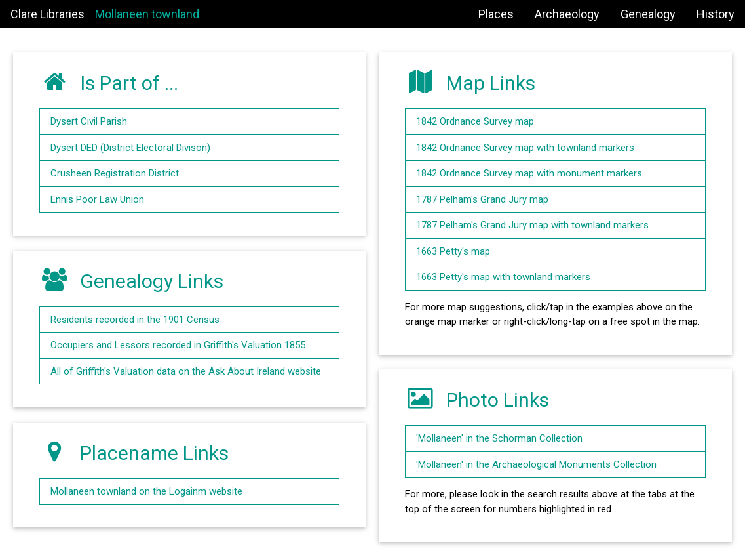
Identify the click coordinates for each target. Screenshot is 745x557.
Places (496, 14)
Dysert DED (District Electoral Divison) (130, 148)
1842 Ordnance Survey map (475, 121)
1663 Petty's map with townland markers (503, 277)
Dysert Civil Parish (88, 121)
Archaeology (567, 14)
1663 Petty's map (453, 251)
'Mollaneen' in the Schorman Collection (499, 438)
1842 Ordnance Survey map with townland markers (525, 148)
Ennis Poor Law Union (97, 199)
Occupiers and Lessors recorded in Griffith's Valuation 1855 (177, 345)
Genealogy (648, 14)
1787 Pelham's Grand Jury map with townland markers (532, 225)
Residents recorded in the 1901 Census (135, 319)
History (716, 14)
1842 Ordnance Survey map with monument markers (529, 173)
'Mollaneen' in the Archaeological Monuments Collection (536, 464)
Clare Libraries (47, 14)
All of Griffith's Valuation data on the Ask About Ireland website (185, 371)
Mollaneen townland (147, 14)
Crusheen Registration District (114, 173)
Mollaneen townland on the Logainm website (146, 491)
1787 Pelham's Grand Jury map (482, 199)
